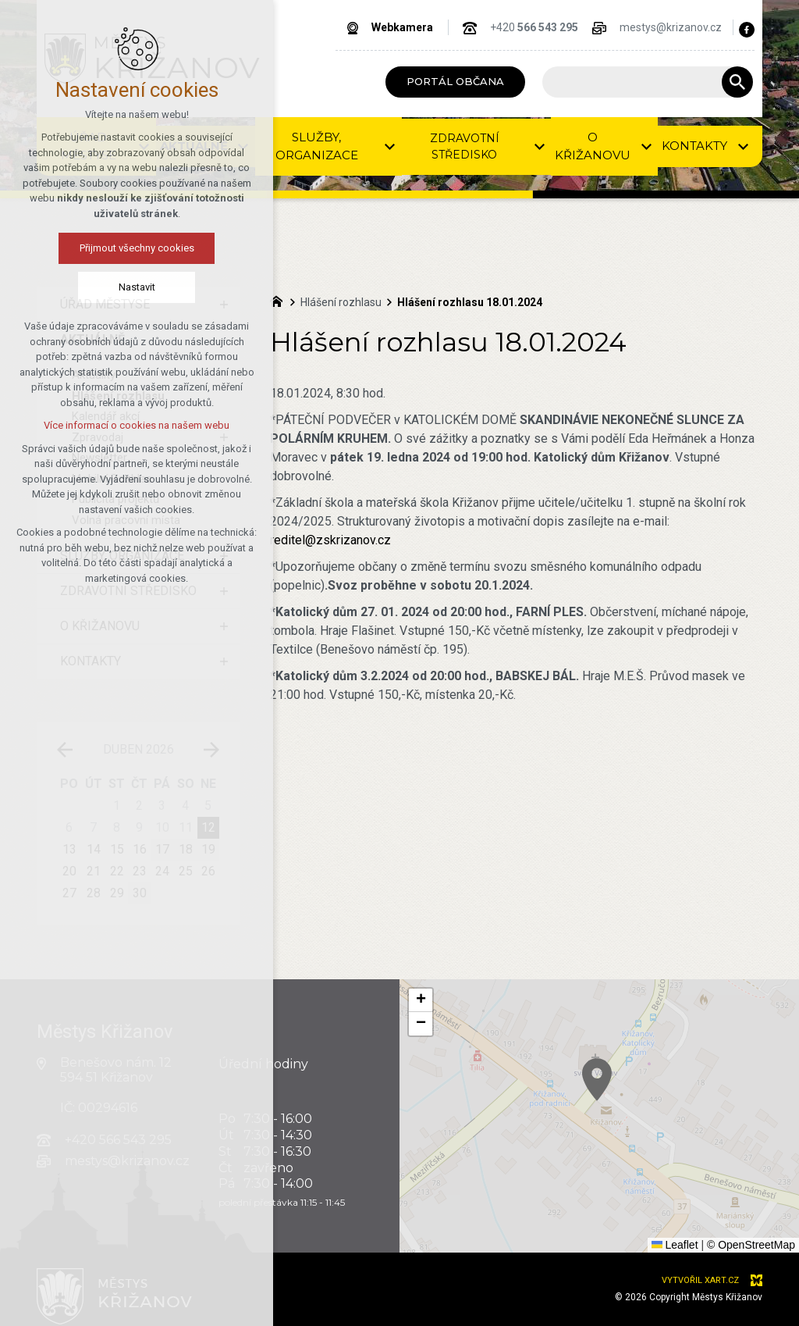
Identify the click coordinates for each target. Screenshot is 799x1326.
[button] (737, 1166)
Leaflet (675, 1245)
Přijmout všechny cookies (98, 248)
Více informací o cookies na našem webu (97, 425)
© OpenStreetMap (751, 1245)
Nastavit (98, 287)
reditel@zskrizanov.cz (330, 540)
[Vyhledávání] (737, 82)
